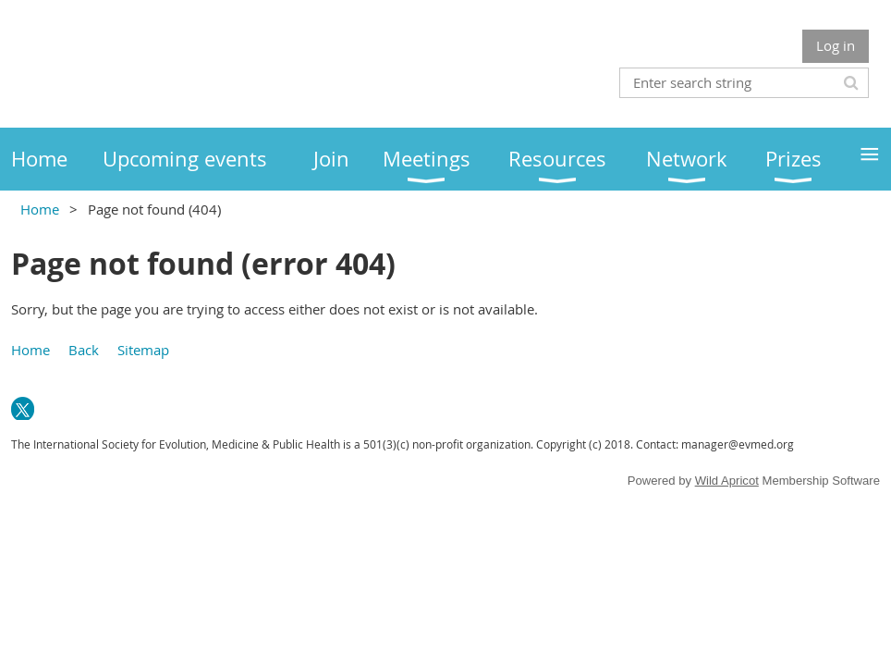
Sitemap (143, 349)
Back (83, 349)
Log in (835, 45)
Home (39, 209)
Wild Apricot (727, 480)
